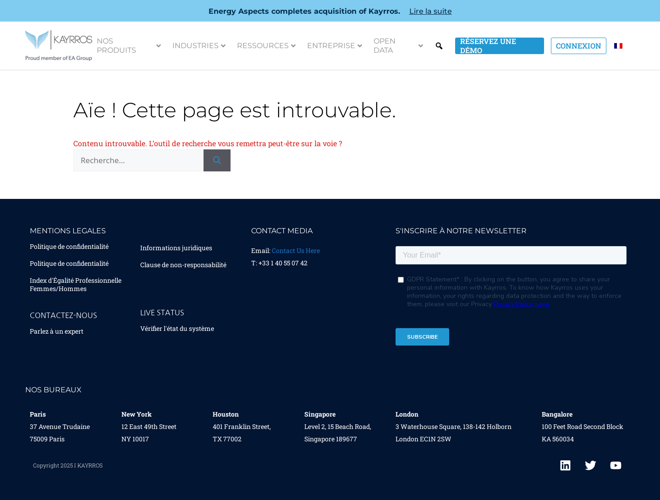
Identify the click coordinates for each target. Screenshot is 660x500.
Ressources (266, 45)
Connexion (578, 45)
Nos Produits (129, 45)
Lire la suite (430, 11)
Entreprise (334, 45)
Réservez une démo (488, 46)
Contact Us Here (296, 250)
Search (439, 46)
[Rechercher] (217, 160)
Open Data (398, 45)
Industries (199, 45)
